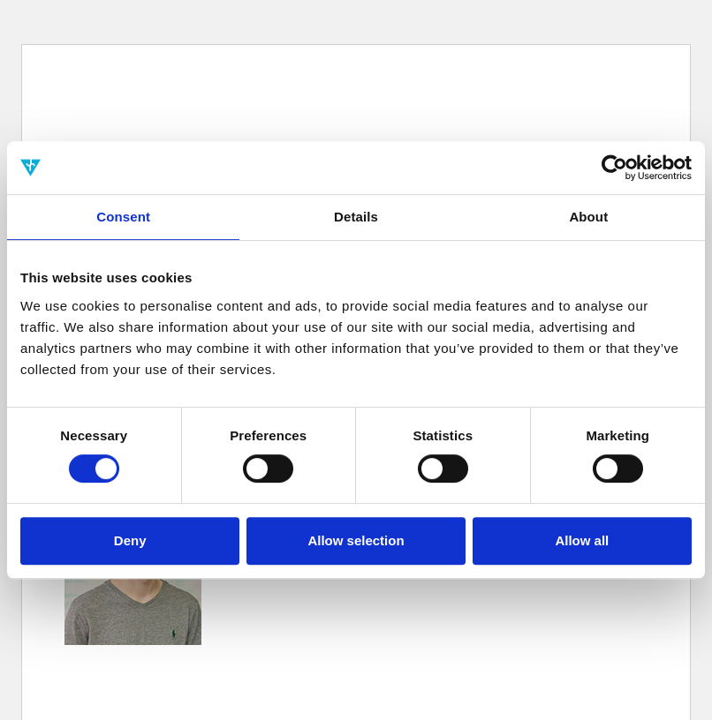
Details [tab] (356, 216)
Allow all (582, 540)
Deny (130, 540)
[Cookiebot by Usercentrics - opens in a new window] (614, 167)
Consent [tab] (123, 216)
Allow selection (355, 540)
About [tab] (588, 216)
